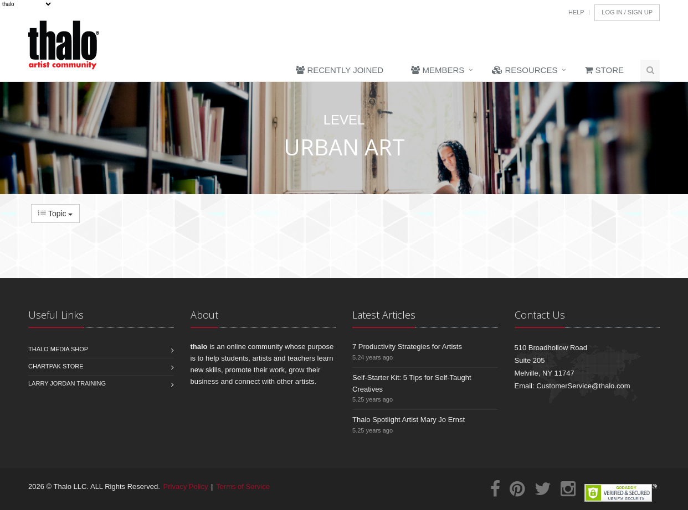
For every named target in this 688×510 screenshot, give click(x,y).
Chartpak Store (56, 366)
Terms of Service (243, 486)
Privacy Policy (185, 486)
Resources (524, 70)
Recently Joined (339, 70)
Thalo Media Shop (58, 349)
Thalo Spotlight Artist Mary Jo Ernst (408, 419)
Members (437, 70)
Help (576, 12)
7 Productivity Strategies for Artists (407, 346)
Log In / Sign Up (627, 12)
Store (604, 70)
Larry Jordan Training (67, 383)
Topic (55, 213)
